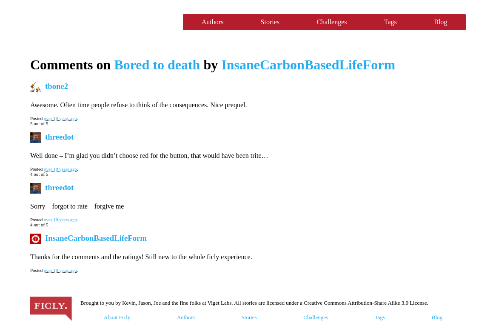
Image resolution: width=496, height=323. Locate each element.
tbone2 (56, 86)
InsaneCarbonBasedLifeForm (308, 64)
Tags (390, 22)
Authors (213, 22)
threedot (59, 136)
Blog (440, 22)
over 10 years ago (60, 118)
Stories (270, 22)
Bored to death (157, 64)
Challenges (331, 22)
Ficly (102, 22)
